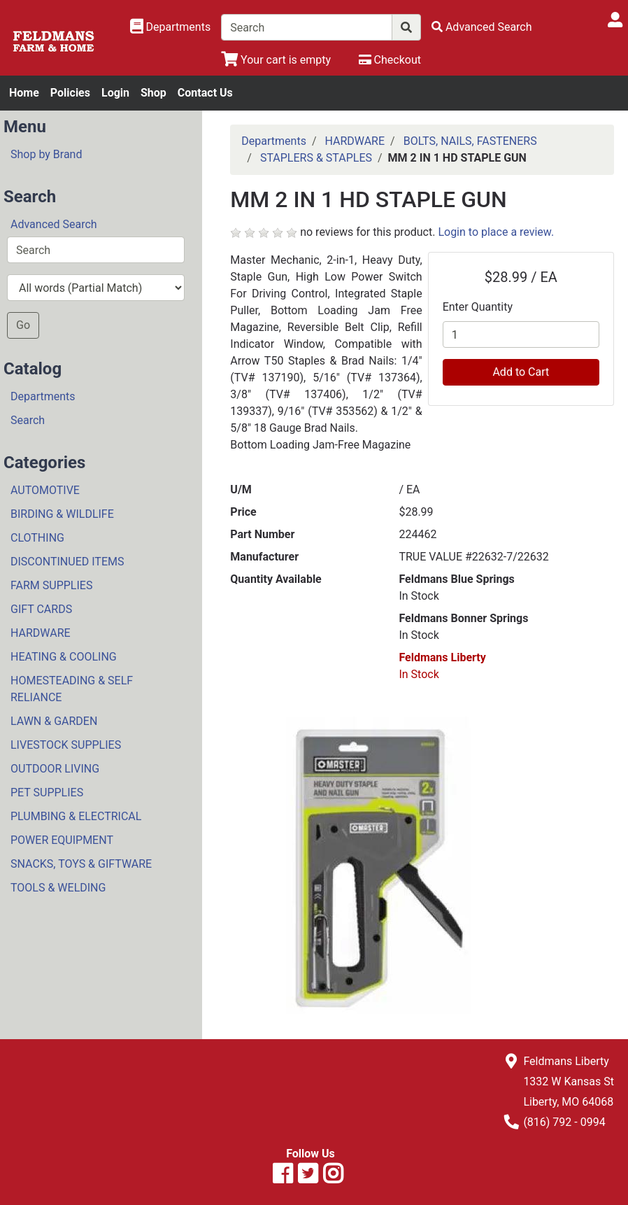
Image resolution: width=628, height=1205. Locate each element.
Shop (153, 92)
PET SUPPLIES (46, 792)
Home (24, 92)
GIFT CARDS (41, 609)
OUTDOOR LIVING (54, 768)
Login (115, 92)
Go (23, 325)
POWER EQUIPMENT (61, 840)
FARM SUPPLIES (51, 585)
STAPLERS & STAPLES (316, 157)
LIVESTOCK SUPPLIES (65, 745)
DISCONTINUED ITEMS (67, 561)
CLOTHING (37, 537)
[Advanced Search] (481, 27)
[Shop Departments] (170, 27)
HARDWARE (40, 633)
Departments (43, 396)
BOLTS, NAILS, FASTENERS (470, 141)
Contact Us (205, 92)
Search (27, 420)
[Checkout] (390, 59)
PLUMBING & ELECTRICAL (75, 816)
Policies (70, 92)
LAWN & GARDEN (53, 721)
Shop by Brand (46, 154)
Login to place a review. (496, 232)
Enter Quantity (478, 306)
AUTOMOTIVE (45, 490)
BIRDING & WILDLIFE (62, 514)
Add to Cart (520, 372)
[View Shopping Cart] (276, 59)
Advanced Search (53, 224)
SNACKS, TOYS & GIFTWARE (81, 864)
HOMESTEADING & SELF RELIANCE (71, 689)
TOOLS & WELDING (58, 887)
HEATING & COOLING (63, 656)
